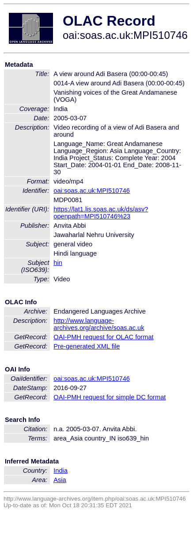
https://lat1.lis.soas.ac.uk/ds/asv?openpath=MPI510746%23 (100, 213)
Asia (59, 479)
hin (57, 262)
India (60, 470)
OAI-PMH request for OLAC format (103, 337)
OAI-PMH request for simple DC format (109, 397)
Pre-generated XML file (86, 346)
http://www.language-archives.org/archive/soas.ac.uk (98, 324)
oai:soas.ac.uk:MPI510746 (91, 190)
